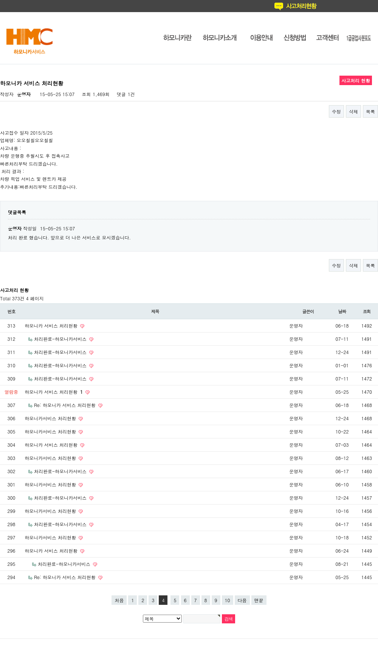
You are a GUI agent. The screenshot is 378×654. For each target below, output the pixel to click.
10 (227, 600)
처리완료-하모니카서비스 (61, 339)
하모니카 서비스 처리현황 (52, 325)
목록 (370, 111)
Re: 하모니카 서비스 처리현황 (65, 405)
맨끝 (258, 600)
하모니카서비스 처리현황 (51, 418)
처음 (119, 600)
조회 (367, 311)
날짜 (342, 311)
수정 (336, 111)
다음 (242, 600)
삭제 (353, 111)
